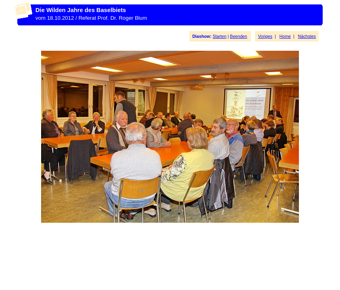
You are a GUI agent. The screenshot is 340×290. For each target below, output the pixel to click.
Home (285, 36)
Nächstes (307, 36)
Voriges (265, 36)
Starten (219, 36)
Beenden (238, 36)
